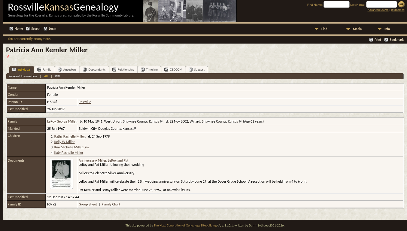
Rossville (85, 102)
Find (324, 29)
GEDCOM (173, 69)
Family (44, 69)
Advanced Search (378, 10)
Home (19, 29)
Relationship (123, 69)
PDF (58, 76)
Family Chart (111, 204)
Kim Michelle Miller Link (72, 147)
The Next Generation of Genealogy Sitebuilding (185, 225)
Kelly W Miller (64, 142)
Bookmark (397, 40)
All (45, 76)
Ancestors (67, 69)
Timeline (149, 69)
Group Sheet (88, 204)
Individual (21, 69)
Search (35, 29)
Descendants (94, 69)
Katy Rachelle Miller (68, 152)
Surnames (398, 10)
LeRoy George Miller (61, 121)
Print (378, 40)
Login (52, 29)
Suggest (197, 69)
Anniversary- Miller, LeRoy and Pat (104, 160)
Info (387, 29)
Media (357, 29)
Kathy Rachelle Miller (69, 136)
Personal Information (23, 76)
